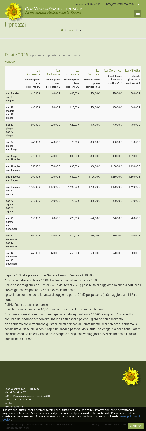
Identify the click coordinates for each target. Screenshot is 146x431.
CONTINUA (135, 426)
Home (71, 30)
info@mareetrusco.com (120, 4)
